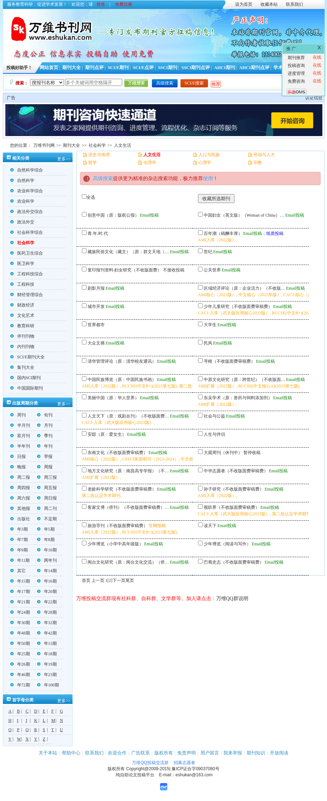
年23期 (47, 674)
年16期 (47, 581)
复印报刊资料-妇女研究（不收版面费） (125, 269)
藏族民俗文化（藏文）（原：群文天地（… (128, 251)
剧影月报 (96, 288)
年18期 (47, 653)
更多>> (64, 158)
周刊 (18, 415)
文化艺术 (22, 315)
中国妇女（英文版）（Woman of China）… (244, 215)
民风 (208, 343)
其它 (18, 570)
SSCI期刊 (167, 67)
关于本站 (48, 753)
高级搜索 (164, 83)
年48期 (20, 633)
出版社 (20, 518)
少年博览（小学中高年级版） (115, 543)
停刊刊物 (22, 336)
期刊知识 (256, 753)
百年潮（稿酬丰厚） (223, 233)
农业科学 (22, 201)
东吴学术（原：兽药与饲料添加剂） (238, 397)
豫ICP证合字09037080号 (195, 768)
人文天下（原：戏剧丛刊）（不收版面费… (128, 416)
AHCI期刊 (224, 67)
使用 (208, 178)
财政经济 (22, 305)
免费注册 (123, 4)
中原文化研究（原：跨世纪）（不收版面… (244, 379)
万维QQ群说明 (232, 598)
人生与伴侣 (214, 434)
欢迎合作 (117, 753)
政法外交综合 (26, 211)
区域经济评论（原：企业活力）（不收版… (244, 288)
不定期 (47, 518)
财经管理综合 (26, 294)
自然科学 (22, 180)
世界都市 (96, 324)
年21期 (20, 601)
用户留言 (209, 753)
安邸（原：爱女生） (107, 434)
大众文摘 (96, 343)
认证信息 (313, 97)
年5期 (46, 529)
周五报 (47, 487)
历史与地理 (99, 154)
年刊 (45, 446)
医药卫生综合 (26, 253)
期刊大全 (71, 67)
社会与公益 (214, 416)
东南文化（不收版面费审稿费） (118, 452)
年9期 (19, 550)
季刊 (45, 435)
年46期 (20, 674)
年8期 (46, 539)
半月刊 (20, 425)
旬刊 (45, 415)
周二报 (20, 477)
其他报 (20, 508)
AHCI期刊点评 (254, 67)
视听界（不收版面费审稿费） (231, 507)
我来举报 (232, 753)
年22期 (47, 601)
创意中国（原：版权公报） (113, 215)
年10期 (47, 550)
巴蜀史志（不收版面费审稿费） (234, 562)
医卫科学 (22, 263)
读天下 (210, 525)
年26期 (20, 664)
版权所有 (163, 753)
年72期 (20, 684)
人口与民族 (209, 154)
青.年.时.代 (98, 233)
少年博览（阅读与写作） (227, 543)
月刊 (45, 425)
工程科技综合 (26, 273)
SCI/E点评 (143, 67)
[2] (110, 580)
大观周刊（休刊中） (223, 452)
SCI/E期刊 (118, 67)
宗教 (257, 162)
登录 (100, 4)
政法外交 (22, 222)
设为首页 (243, 4)
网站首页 (49, 67)
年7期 (19, 539)
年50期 (20, 643)
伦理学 (149, 162)
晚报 (18, 466)
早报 (45, 456)
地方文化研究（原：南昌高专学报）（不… (128, 470)
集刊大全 (22, 367)
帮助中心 (71, 753)
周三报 (47, 477)
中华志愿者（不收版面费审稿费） (236, 470)
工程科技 (22, 284)
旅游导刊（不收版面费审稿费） (118, 525)
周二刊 (47, 508)
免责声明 (186, 753)
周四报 (20, 487)
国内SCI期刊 (25, 377)
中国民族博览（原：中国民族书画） (122, 379)
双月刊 (20, 435)
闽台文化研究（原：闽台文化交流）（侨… (128, 562)
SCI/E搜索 (194, 83)
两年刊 (47, 560)
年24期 (20, 612)
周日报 (47, 498)
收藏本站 (269, 4)
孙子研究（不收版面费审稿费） (234, 489)
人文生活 (122, 145)
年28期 (47, 612)
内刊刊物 (22, 346)
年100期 (48, 684)
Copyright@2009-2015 (147, 768)
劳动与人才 (264, 154)
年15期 (20, 581)
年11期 (20, 560)
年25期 (20, 653)
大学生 (210, 324)
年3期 (19, 529)
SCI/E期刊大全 (27, 357)
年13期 (47, 643)
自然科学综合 (26, 170)
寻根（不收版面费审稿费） (229, 361)
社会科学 (97, 145)
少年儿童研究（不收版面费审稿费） (238, 306)
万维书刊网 (44, 145)
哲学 (92, 162)
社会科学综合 (26, 232)
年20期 (47, 591)
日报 (18, 456)
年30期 (20, 622)
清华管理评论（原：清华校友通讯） (122, 361)
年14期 (47, 570)
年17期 (20, 591)
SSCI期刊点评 (195, 67)
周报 (45, 466)
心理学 (204, 162)
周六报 (20, 498)
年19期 (47, 664)
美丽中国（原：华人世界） (113, 397)
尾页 (129, 580)
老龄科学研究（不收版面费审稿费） (122, 489)
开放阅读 (279, 753)
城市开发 (96, 306)
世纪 (208, 251)
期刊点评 (94, 67)
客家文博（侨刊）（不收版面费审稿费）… (128, 507)
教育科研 (22, 325)
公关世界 (212, 269)
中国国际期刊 (26, 388)
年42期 (47, 633)
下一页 (119, 580)
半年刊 (20, 446)
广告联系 (140, 753)
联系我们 (294, 4)
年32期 (47, 622)
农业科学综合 (26, 190)
